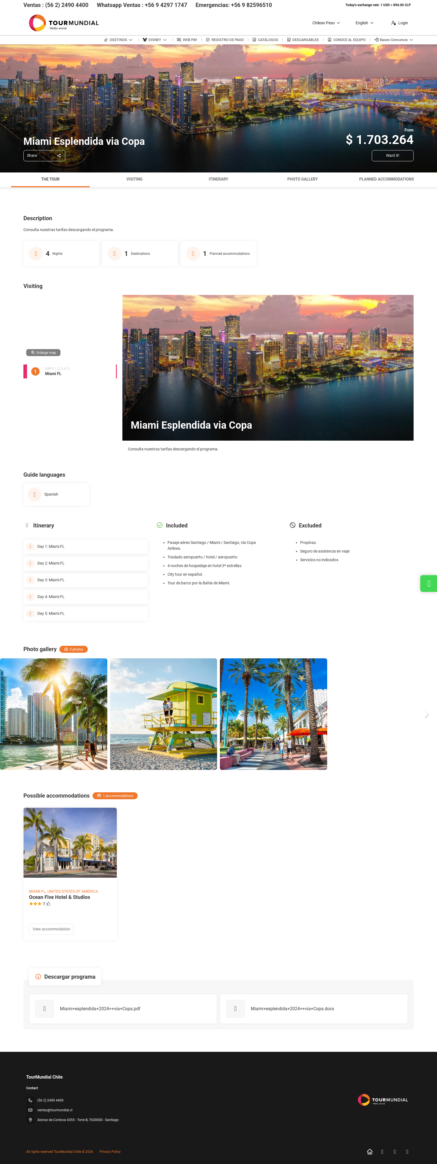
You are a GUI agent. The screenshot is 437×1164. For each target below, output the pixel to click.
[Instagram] (394, 1151)
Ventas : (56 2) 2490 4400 (55, 5)
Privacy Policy (110, 1152)
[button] (425, 714)
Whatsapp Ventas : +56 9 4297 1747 (142, 5)
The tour (50, 179)
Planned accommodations (386, 179)
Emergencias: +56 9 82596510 (234, 5)
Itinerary (218, 179)
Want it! (392, 155)
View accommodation (51, 929)
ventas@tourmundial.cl (54, 1110)
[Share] (44, 155)
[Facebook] (382, 1151)
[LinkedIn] (407, 1151)
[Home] (369, 1151)
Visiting (134, 179)
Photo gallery (302, 179)
